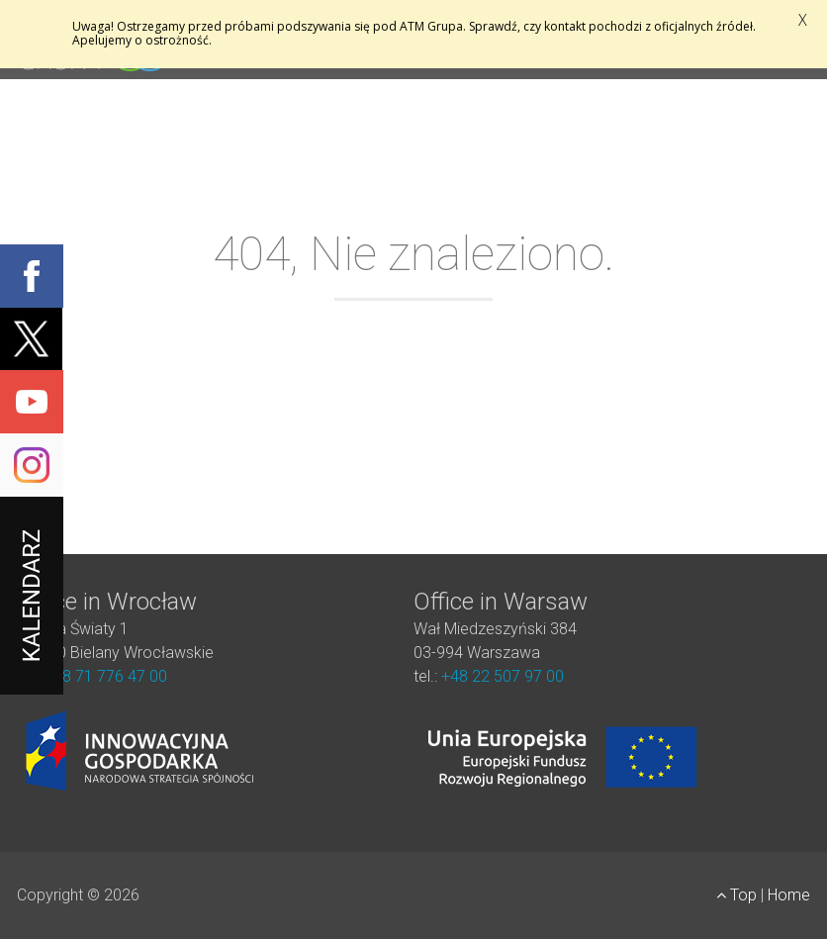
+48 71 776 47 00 (106, 676)
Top (738, 895)
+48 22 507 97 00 (502, 676)
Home (789, 895)
